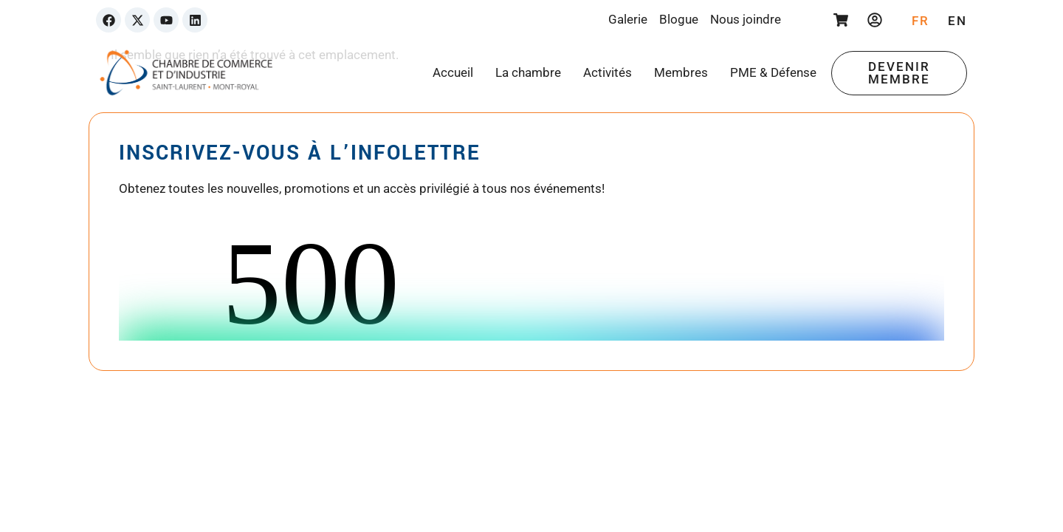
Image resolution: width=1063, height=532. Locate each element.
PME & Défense (773, 72)
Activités (607, 72)
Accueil (453, 72)
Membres (681, 72)
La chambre (528, 72)
